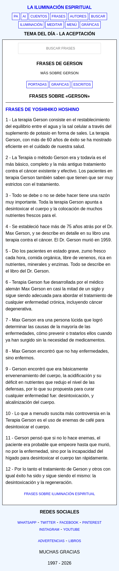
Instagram (49, 530)
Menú (72, 25)
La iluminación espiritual (59, 7)
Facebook (69, 523)
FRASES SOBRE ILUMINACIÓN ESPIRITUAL (59, 494)
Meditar (54, 25)
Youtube (71, 530)
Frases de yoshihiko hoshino (42, 109)
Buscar (98, 16)
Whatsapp (27, 523)
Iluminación (31, 25)
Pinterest (91, 523)
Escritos (82, 84)
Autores (78, 16)
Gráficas (90, 25)
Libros (74, 541)
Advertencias (51, 541)
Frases (58, 16)
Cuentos (38, 16)
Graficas (60, 84)
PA (16, 16)
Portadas (37, 84)
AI (24, 16)
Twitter (48, 523)
